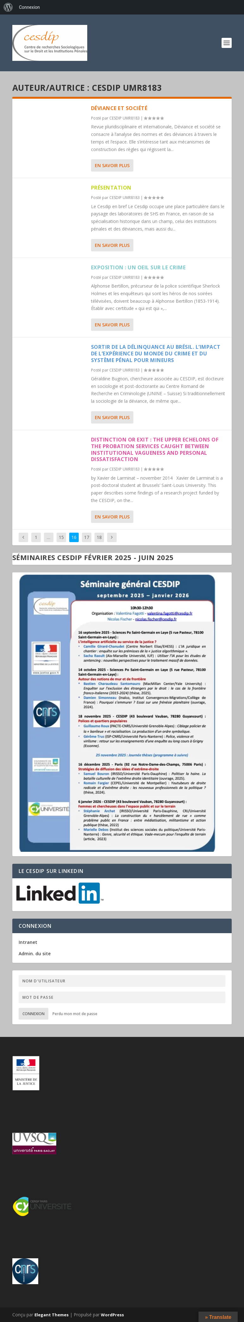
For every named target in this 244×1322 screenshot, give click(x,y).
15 (61, 537)
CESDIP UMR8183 (124, 118)
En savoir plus (112, 165)
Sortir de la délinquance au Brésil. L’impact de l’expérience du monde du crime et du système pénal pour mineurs (156, 353)
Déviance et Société (119, 108)
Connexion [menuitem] (29, 7)
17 (86, 537)
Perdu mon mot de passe (74, 1013)
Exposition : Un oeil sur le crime (138, 267)
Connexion (33, 1013)
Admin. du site (35, 953)
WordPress (112, 1315)
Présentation (111, 187)
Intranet (28, 942)
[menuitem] (8, 7)
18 (99, 537)
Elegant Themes (51, 1315)
